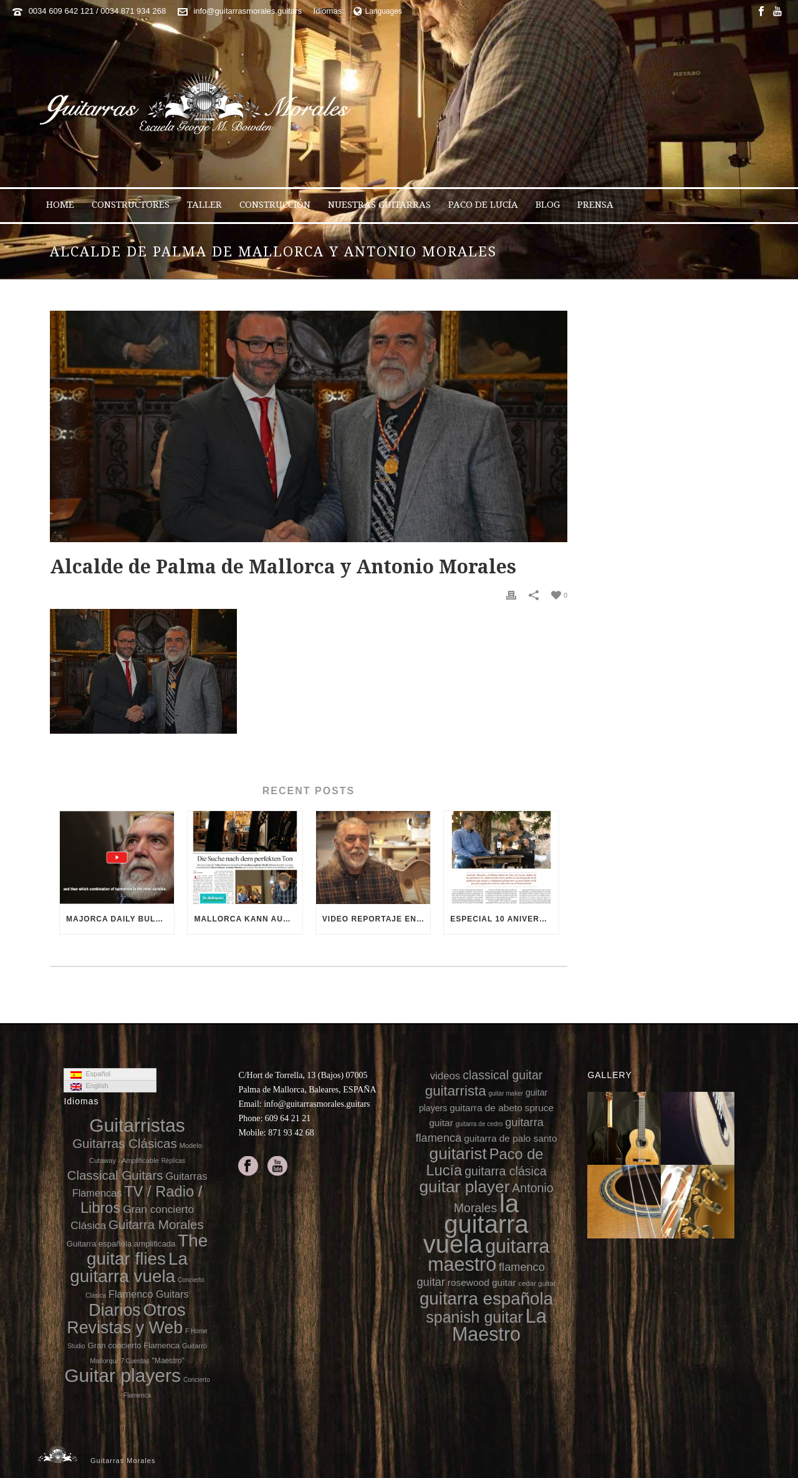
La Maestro (499, 1324)
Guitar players (122, 1375)
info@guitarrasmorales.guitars (247, 11)
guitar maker (505, 1093)
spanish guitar (474, 1317)
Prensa (595, 204)
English (89, 1086)
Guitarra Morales (156, 1224)
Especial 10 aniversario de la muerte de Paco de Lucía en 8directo (504, 919)
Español (90, 1074)
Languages (377, 11)
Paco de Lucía (483, 204)
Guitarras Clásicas (124, 1143)
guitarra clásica (505, 1171)
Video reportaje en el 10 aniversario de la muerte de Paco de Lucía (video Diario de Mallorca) (376, 919)
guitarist (458, 1153)
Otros (164, 1310)
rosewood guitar (482, 1282)
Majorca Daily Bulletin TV (120, 919)
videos (445, 1076)
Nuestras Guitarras (379, 204)
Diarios (114, 1310)
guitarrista (455, 1091)
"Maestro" (168, 1360)
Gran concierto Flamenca (133, 1345)
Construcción (274, 204)
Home (60, 204)
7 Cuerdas (135, 1361)
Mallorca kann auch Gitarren (248, 919)
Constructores (131, 204)
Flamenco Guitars (148, 1294)
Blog (548, 204)
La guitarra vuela (129, 1267)
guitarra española (486, 1298)
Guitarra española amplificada (121, 1243)
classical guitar (502, 1075)
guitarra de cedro (479, 1124)
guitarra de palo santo (510, 1138)
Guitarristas (137, 1125)
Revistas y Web (125, 1327)
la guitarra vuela (476, 1223)
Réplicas (173, 1160)
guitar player (464, 1186)
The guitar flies (147, 1249)
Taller (204, 204)
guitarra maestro (488, 1255)
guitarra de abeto (485, 1107)
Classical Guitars (115, 1175)
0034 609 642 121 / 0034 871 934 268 (97, 11)
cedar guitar (537, 1283)
